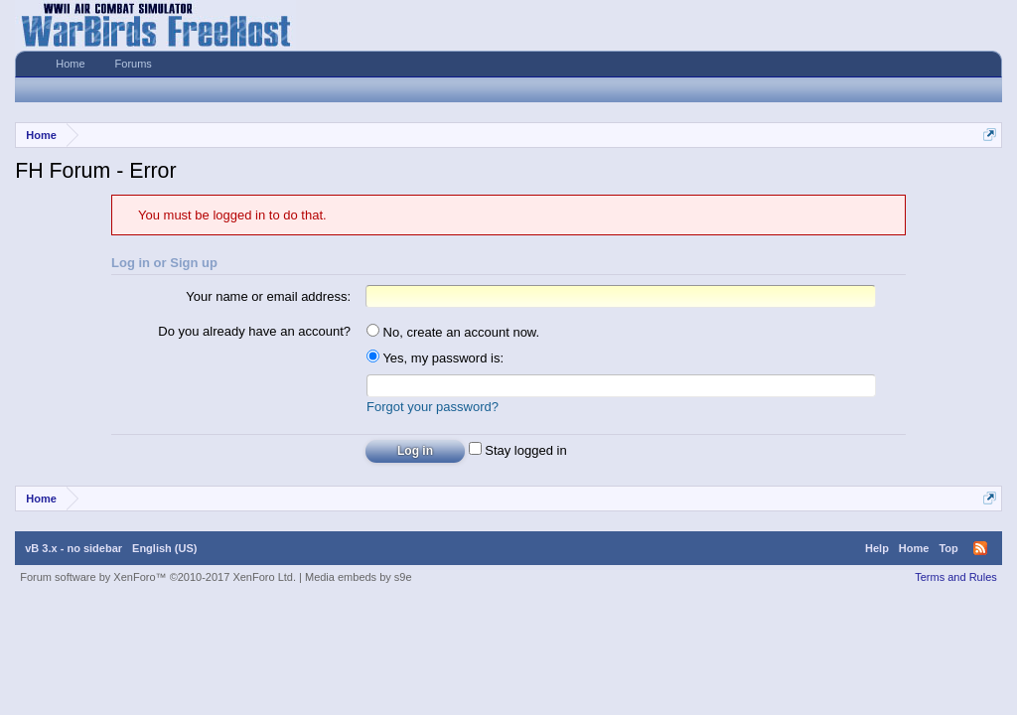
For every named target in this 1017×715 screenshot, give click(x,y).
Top (948, 548)
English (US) (164, 548)
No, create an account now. (452, 332)
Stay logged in (518, 450)
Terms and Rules (956, 577)
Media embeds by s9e (358, 577)
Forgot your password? (432, 406)
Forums (133, 64)
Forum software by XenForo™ (158, 577)
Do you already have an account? (254, 331)
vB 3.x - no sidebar (73, 548)
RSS (980, 548)
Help (877, 548)
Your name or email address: (268, 296)
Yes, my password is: (435, 358)
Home (70, 64)
